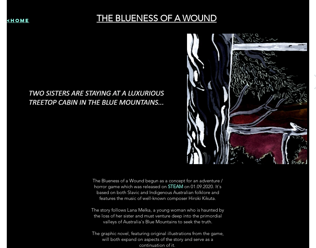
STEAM (175, 186)
